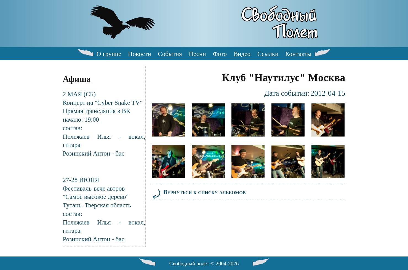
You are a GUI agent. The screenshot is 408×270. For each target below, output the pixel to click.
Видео (242, 53)
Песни (197, 53)
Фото (220, 53)
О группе (109, 53)
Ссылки (267, 53)
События (170, 53)
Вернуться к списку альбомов (198, 192)
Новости (139, 53)
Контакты (298, 53)
